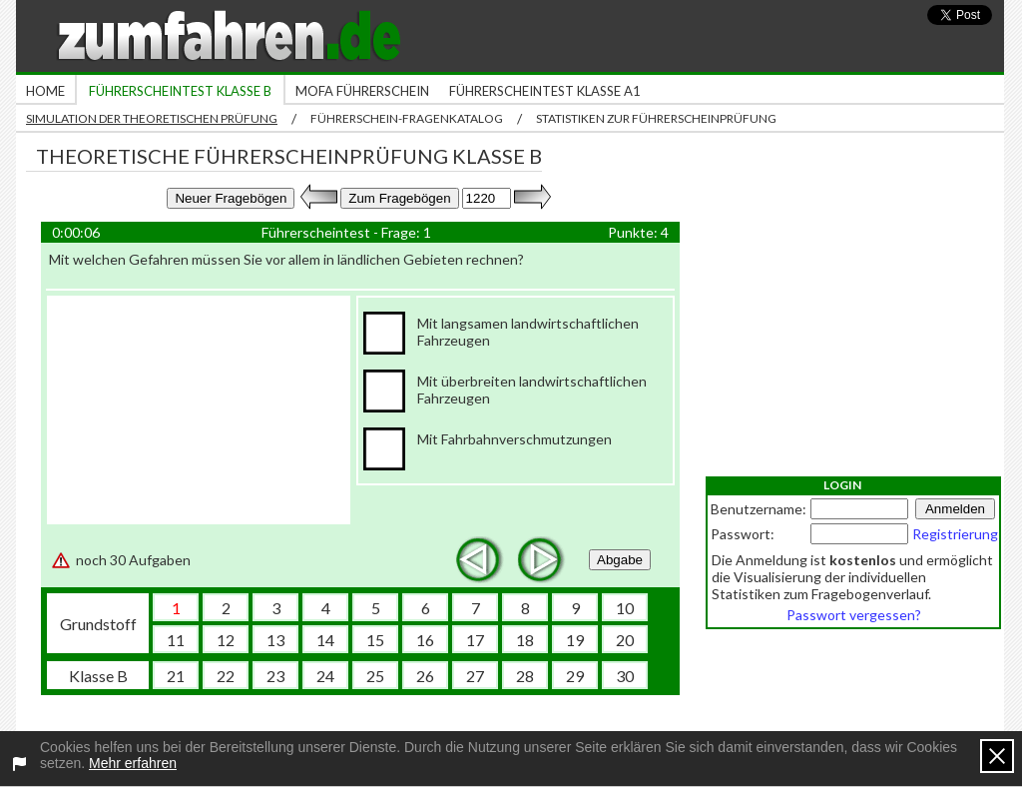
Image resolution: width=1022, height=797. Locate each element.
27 (475, 675)
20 (625, 639)
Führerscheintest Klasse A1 (545, 91)
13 (275, 639)
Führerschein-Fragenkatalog (406, 118)
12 (226, 639)
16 (425, 639)
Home (45, 91)
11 (176, 639)
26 (425, 675)
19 (575, 639)
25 (375, 675)
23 (275, 675)
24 (325, 675)
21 (176, 675)
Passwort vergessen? (853, 614)
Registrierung (955, 533)
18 (525, 639)
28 (525, 675)
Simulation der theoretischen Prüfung (151, 118)
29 (575, 675)
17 (475, 639)
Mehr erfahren (133, 763)
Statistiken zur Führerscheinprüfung (656, 118)
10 (625, 607)
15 (375, 639)
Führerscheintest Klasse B (180, 91)
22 (226, 675)
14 (325, 639)
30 (625, 675)
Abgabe (620, 559)
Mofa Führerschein (362, 91)
